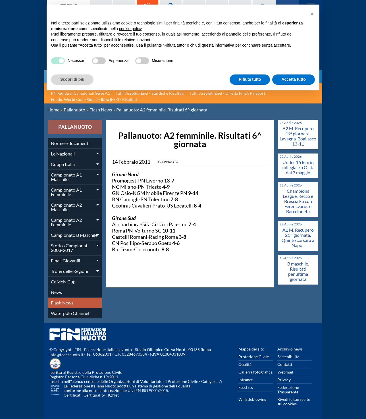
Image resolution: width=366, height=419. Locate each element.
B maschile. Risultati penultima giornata (298, 271)
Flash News (62, 302)
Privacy (284, 379)
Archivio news (290, 349)
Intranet (245, 379)
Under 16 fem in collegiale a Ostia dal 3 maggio (298, 167)
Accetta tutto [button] (293, 79)
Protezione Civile (253, 356)
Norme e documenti (70, 143)
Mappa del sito (251, 349)
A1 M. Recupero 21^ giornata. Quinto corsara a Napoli (298, 237)
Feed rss (245, 387)
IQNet (113, 395)
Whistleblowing (252, 399)
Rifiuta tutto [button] (250, 79)
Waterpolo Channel (70, 313)
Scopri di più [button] (72, 79)
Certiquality (94, 395)
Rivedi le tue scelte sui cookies (293, 401)
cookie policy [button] (130, 28)
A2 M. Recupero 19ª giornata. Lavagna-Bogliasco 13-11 (298, 136)
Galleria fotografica (255, 372)
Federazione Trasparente (288, 389)
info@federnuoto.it (66, 354)
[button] (312, 13)
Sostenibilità (288, 356)
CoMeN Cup (63, 281)
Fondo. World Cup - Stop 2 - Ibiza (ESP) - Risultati (94, 99)
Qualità (244, 364)
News (56, 292)
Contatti (284, 364)
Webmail (285, 372)
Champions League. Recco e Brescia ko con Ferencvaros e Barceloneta (298, 201)
